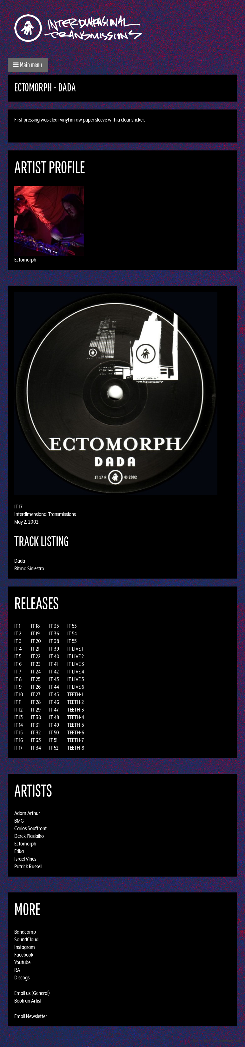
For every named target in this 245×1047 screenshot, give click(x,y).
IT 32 (36, 732)
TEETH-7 (75, 740)
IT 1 (17, 626)
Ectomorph (25, 259)
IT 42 (54, 671)
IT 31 (35, 725)
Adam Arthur (27, 813)
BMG (19, 821)
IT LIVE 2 (75, 656)
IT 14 (18, 725)
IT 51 (53, 740)
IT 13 (18, 717)
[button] (28, 65)
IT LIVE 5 (75, 679)
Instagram (24, 947)
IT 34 (36, 748)
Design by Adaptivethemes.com (217, 1040)
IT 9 (18, 687)
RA (17, 970)
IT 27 (35, 694)
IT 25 (35, 679)
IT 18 (35, 626)
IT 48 (54, 717)
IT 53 (72, 626)
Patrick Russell (28, 866)
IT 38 (54, 641)
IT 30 (36, 717)
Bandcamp (25, 932)
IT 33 (36, 740)
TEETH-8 (75, 748)
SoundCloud (26, 939)
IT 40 (54, 656)
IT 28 (36, 702)
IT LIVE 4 (75, 671)
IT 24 (36, 671)
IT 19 (35, 633)
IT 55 (71, 641)
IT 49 (54, 725)
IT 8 (18, 679)
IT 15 (18, 732)
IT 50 (54, 732)
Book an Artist (28, 1000)
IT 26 (36, 687)
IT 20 (36, 641)
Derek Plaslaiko (29, 836)
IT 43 (54, 679)
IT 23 (36, 664)
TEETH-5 (75, 725)
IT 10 (18, 694)
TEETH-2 (75, 702)
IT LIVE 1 (75, 649)
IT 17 (18, 748)
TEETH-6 (75, 732)
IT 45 (54, 694)
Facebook (23, 954)
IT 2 (17, 633)
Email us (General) (32, 993)
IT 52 (53, 748)
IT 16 (18, 740)
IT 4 (18, 649)
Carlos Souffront (30, 828)
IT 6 (18, 664)
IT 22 (35, 656)
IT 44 (54, 687)
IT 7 (17, 671)
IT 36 (54, 633)
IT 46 (54, 702)
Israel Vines (25, 859)
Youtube (22, 962)
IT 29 (36, 709)
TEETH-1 (75, 694)
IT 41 (53, 664)
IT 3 (18, 641)
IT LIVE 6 (75, 687)
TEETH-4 (75, 717)
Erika (19, 851)
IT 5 (17, 656)
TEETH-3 (75, 709)
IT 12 (18, 709)
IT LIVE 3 (75, 664)
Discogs (22, 977)
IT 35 (54, 626)
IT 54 (72, 633)
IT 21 (35, 649)
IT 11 (18, 702)
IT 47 (54, 709)
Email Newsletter (30, 1016)
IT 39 (54, 649)
